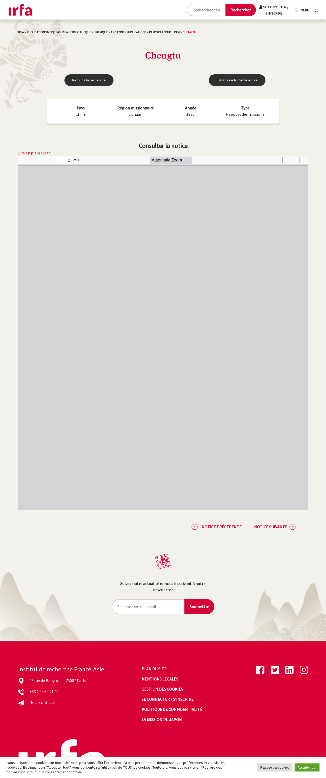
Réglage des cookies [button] (274, 767)
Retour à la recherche (89, 80)
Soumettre (199, 606)
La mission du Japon (162, 719)
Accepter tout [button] (307, 767)
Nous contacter (43, 702)
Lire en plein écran (34, 152)
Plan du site (154, 668)
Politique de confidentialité (172, 709)
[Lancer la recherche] (240, 10)
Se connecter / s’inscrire (168, 699)
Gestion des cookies (162, 689)
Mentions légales (160, 679)
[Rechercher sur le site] (206, 10)
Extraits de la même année (237, 80)
